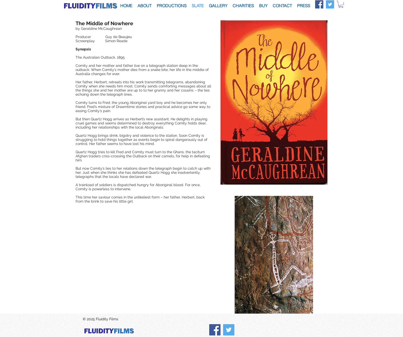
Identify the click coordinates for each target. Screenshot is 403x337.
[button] (341, 4)
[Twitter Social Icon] (330, 4)
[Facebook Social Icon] (319, 4)
